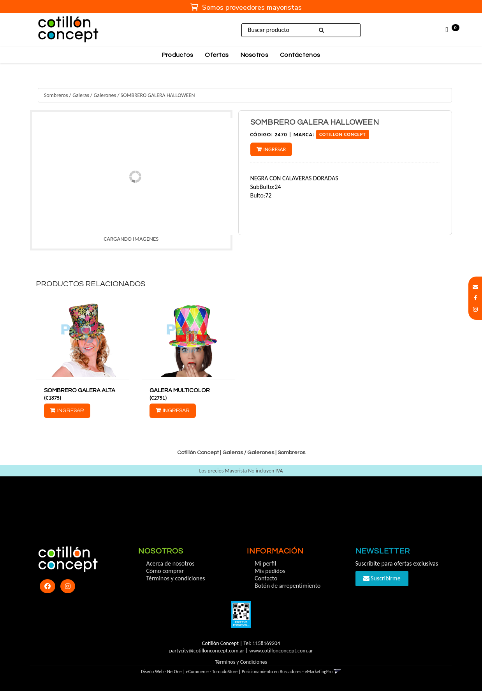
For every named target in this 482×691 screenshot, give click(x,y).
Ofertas (217, 55)
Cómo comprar (165, 571)
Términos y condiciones (175, 578)
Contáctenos (300, 55)
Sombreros (56, 95)
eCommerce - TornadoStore (212, 671)
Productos (178, 55)
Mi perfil (265, 563)
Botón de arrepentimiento (287, 585)
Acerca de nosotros (170, 563)
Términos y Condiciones (241, 662)
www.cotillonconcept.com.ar (281, 650)
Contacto (266, 578)
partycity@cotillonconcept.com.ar (206, 650)
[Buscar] (322, 30)
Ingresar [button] (275, 149)
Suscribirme (382, 578)
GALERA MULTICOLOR (180, 390)
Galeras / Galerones (94, 95)
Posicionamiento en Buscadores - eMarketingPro (287, 671)
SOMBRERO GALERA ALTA (79, 390)
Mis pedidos (270, 571)
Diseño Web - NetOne (161, 671)
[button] (475, 287)
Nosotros (254, 55)
